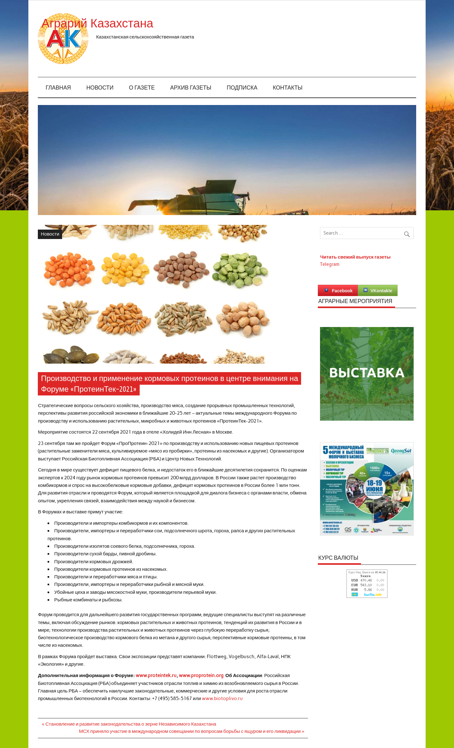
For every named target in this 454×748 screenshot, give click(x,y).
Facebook (337, 290)
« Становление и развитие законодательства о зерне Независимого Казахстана (129, 724)
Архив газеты (190, 88)
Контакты (287, 88)
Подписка (242, 88)
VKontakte (377, 290)
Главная (58, 88)
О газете (142, 88)
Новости (100, 88)
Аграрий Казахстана (152, 23)
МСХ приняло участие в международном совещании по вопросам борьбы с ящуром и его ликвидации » (191, 731)
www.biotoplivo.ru (222, 698)
